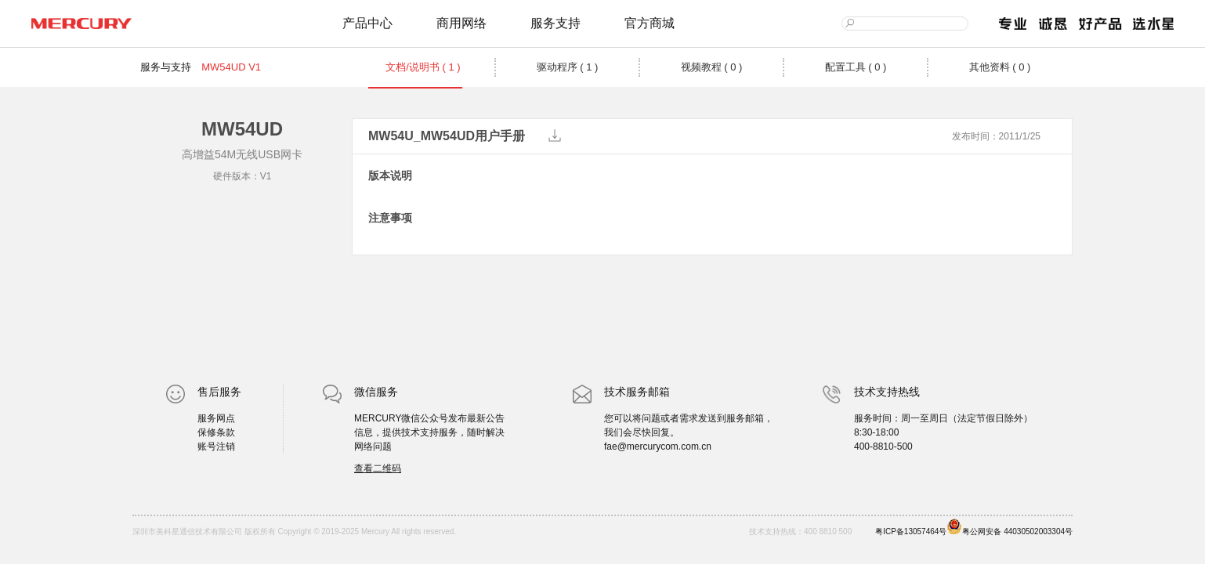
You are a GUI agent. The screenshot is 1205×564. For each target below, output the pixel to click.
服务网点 (216, 418)
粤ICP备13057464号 (910, 531)
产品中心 (367, 23)
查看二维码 (377, 468)
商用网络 (461, 23)
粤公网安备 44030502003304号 (1009, 527)
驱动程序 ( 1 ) (568, 67)
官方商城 (649, 23)
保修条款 (216, 432)
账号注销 (216, 446)
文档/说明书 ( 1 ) (422, 67)
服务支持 (555, 23)
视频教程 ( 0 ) (712, 67)
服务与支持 (165, 67)
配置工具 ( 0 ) (856, 67)
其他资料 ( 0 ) (1000, 67)
